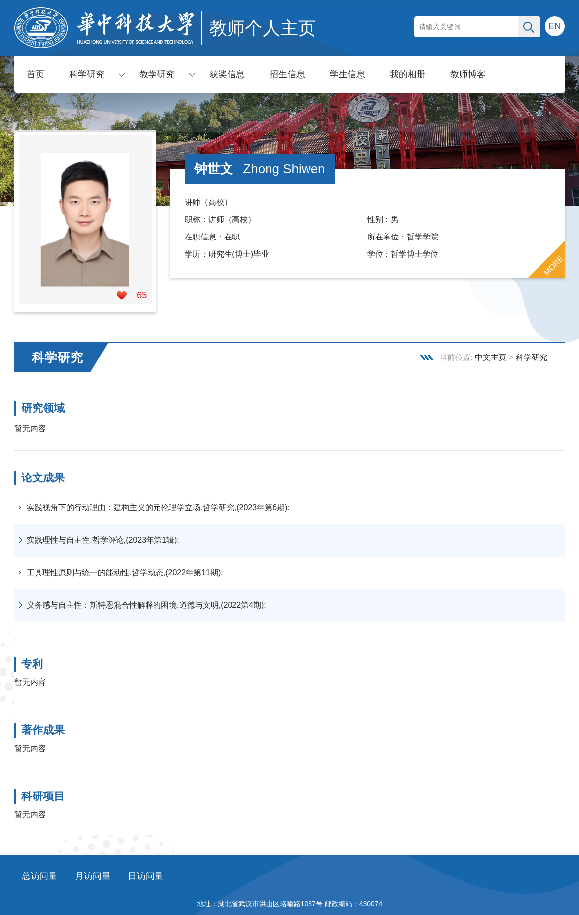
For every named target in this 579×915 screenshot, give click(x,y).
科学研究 (87, 74)
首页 (35, 74)
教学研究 (157, 74)
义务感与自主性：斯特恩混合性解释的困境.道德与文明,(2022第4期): (146, 605)
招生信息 (287, 74)
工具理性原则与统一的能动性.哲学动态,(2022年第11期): (125, 572)
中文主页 (490, 357)
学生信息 (347, 74)
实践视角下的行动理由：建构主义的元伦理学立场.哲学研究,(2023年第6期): (158, 507)
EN (554, 26)
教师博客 (468, 74)
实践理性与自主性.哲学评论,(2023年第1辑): (103, 540)
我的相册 (407, 74)
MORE (553, 265)
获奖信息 (227, 74)
